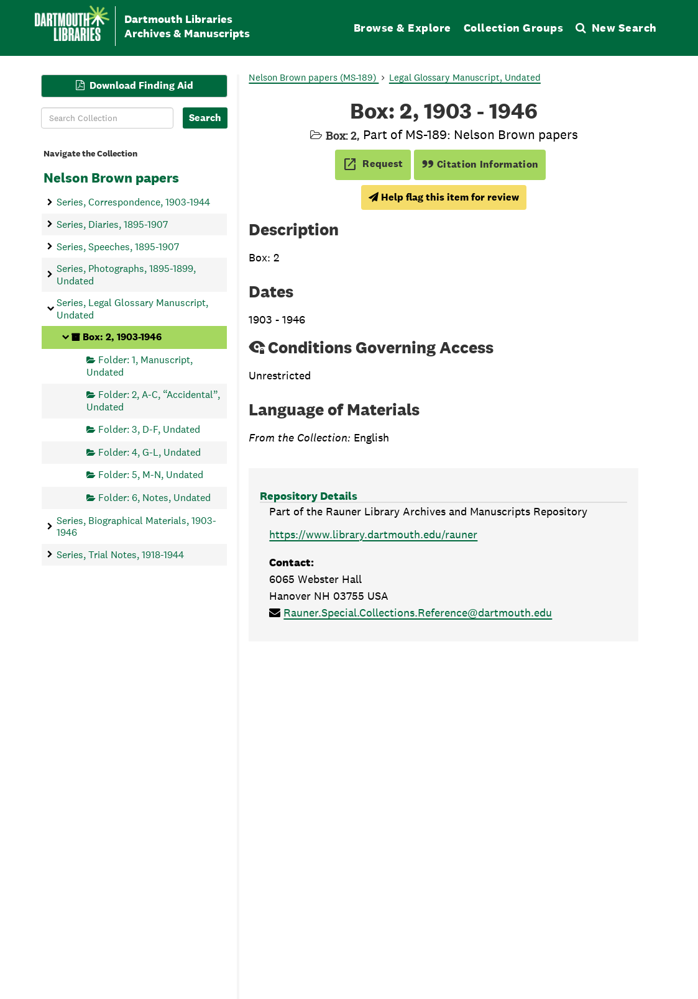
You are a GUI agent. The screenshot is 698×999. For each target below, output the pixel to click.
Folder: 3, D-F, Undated (149, 429)
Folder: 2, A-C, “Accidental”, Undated (153, 400)
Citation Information (480, 164)
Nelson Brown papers (111, 178)
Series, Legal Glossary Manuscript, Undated (132, 308)
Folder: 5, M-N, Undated (150, 474)
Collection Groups (514, 27)
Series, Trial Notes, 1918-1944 (120, 554)
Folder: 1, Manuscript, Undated (139, 365)
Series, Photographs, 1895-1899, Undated (126, 274)
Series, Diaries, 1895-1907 (112, 223)
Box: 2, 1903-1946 (122, 336)
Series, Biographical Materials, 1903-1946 (136, 525)
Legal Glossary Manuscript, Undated (465, 77)
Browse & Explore (402, 27)
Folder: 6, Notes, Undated (154, 497)
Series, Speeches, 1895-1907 (118, 246)
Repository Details (308, 496)
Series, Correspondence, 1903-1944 (133, 202)
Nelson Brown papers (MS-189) (314, 77)
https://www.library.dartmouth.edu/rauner (373, 534)
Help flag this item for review (444, 197)
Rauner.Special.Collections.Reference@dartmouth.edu (417, 612)
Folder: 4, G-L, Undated (149, 451)
